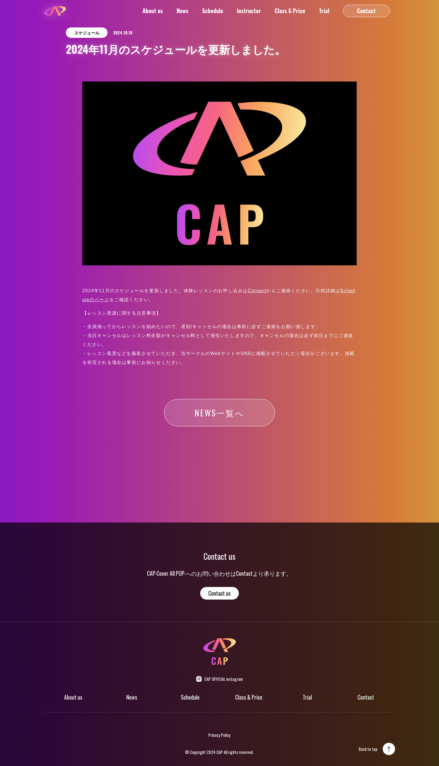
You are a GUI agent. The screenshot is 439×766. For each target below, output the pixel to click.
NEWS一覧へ (219, 413)
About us (153, 11)
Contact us (219, 593)
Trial (324, 11)
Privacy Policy (219, 735)
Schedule (212, 11)
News (182, 11)
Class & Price (290, 11)
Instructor (249, 11)
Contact (366, 11)
